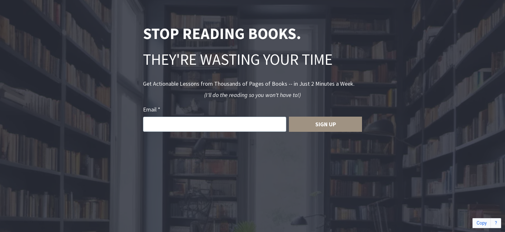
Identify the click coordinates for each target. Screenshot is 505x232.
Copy (482, 223)
